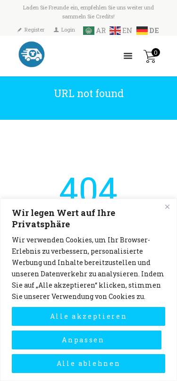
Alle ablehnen (89, 363)
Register (34, 29)
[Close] (167, 206)
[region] (88, 290)
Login (68, 29)
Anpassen (83, 339)
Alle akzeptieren (88, 316)
